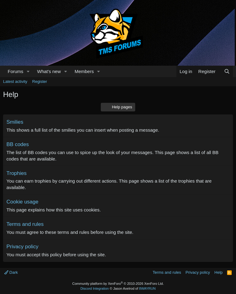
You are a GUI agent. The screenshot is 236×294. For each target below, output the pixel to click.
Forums (15, 71)
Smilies (14, 122)
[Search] (227, 71)
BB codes (17, 144)
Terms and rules (25, 224)
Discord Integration (95, 288)
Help (218, 272)
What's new (49, 71)
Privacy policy (22, 247)
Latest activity (15, 81)
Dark (11, 272)
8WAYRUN (147, 288)
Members (84, 71)
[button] (28, 71)
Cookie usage (22, 202)
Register (39, 81)
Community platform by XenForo (118, 283)
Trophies (16, 173)
